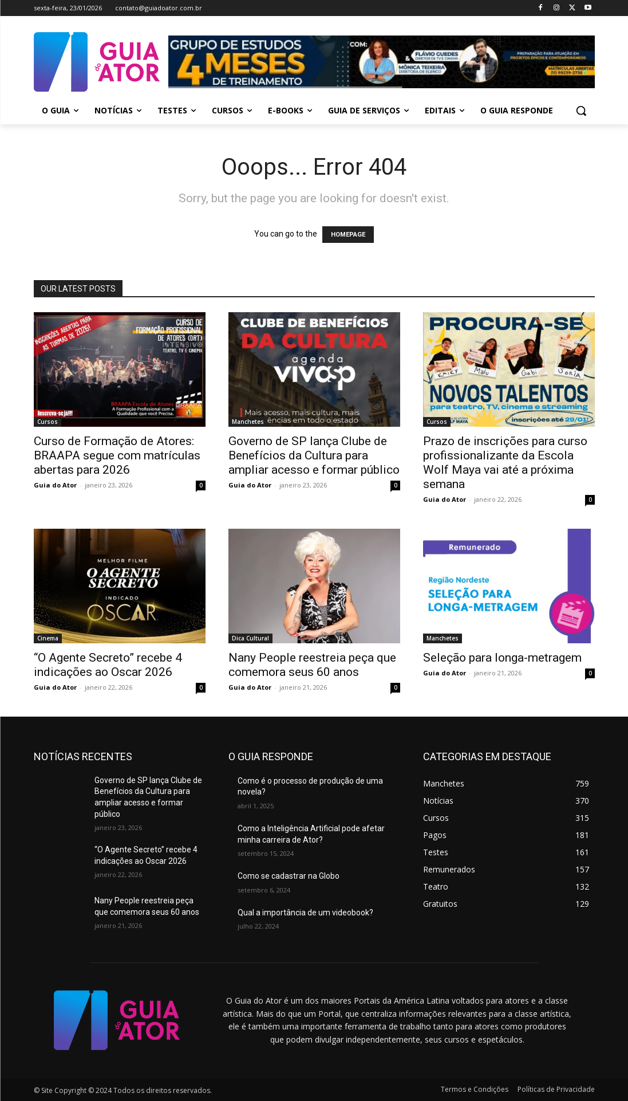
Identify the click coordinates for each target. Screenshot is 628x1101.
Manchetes (248, 422)
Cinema (47, 638)
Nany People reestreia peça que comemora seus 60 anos (312, 665)
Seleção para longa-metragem (502, 657)
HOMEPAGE (348, 234)
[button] (581, 110)
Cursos (47, 422)
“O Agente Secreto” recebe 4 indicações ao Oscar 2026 (108, 665)
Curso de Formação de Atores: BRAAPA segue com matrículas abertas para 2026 (117, 455)
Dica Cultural (250, 638)
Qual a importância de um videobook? (305, 912)
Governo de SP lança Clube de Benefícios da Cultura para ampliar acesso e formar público (314, 455)
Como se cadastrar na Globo (288, 875)
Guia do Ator (55, 485)
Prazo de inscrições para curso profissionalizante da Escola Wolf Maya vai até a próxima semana (505, 462)
